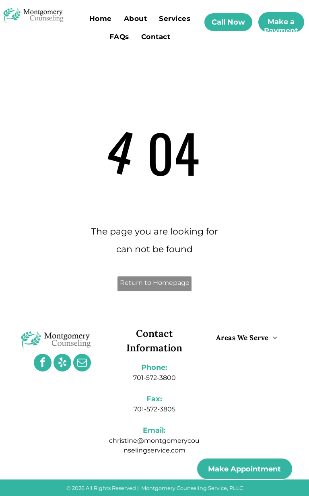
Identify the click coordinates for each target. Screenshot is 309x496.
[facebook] (43, 364)
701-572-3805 (154, 409)
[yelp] (62, 364)
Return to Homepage (155, 282)
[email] (82, 364)
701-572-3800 (154, 378)
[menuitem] (100, 18)
